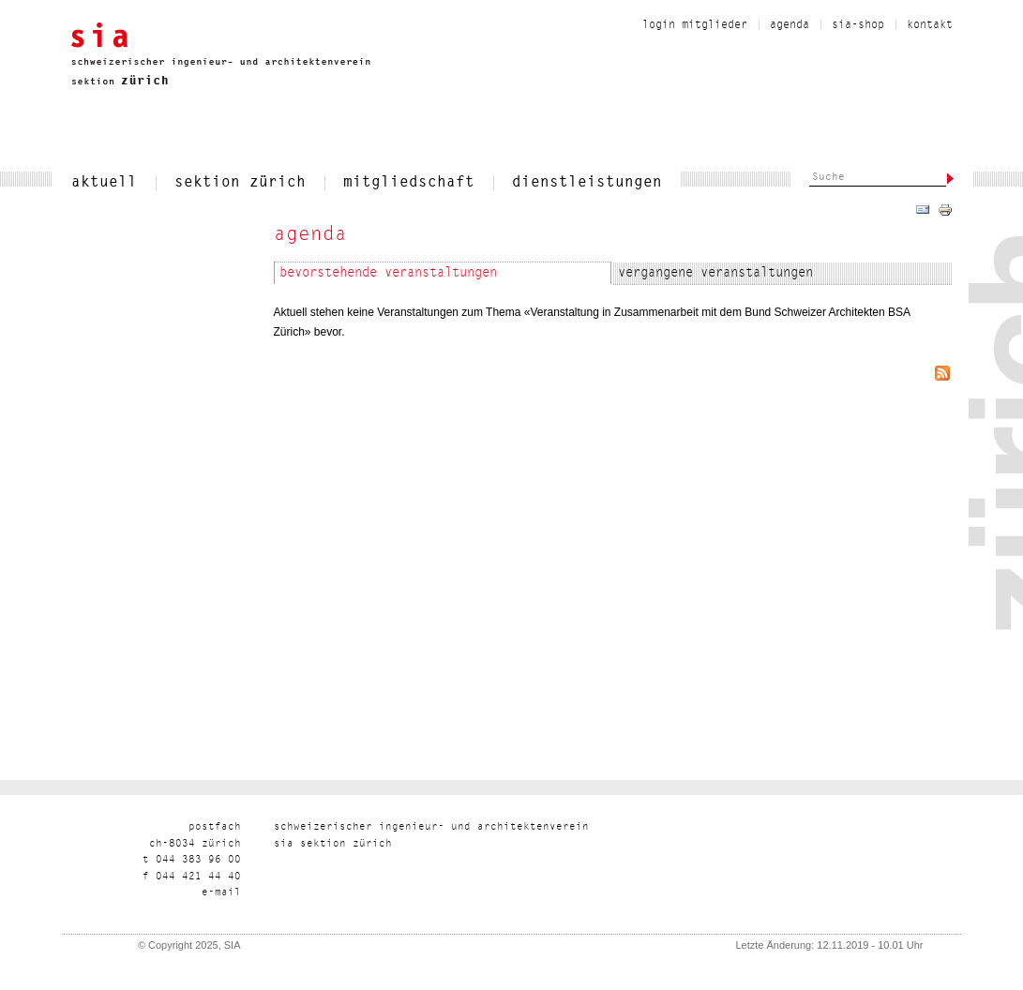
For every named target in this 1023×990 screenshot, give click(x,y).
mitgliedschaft (408, 182)
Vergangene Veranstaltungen (715, 273)
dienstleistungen (587, 182)
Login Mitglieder (694, 25)
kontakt (930, 25)
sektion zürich (240, 182)
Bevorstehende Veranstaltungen (388, 273)
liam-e (221, 893)
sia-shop (858, 25)
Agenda (789, 25)
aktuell (104, 182)
